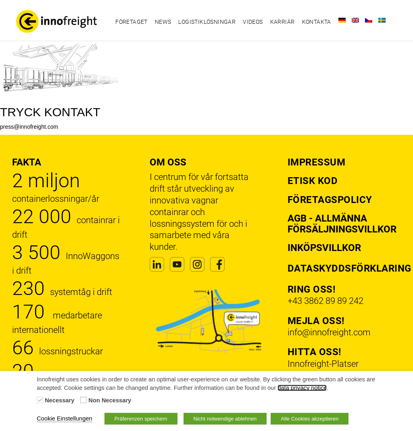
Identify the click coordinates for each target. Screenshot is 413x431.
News (163, 22)
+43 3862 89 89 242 (325, 301)
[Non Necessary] (83, 400)
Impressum (317, 162)
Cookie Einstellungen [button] (64, 418)
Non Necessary (109, 400)
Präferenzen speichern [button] (141, 419)
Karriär (282, 22)
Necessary (59, 400)
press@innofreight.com (29, 126)
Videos (253, 22)
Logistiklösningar (207, 22)
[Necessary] (40, 400)
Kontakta (316, 22)
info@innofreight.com (329, 332)
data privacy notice (302, 388)
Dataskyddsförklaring (349, 268)
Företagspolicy (330, 199)
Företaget (131, 22)
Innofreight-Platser (323, 364)
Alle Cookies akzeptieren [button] (309, 419)
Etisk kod (313, 180)
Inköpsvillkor (324, 247)
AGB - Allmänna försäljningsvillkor (342, 223)
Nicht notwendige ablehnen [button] (225, 419)
